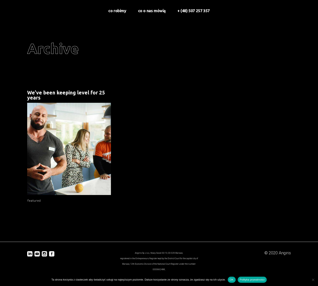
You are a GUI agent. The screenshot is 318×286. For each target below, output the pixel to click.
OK (232, 279)
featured (34, 201)
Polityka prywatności (252, 279)
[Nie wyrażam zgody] (313, 280)
